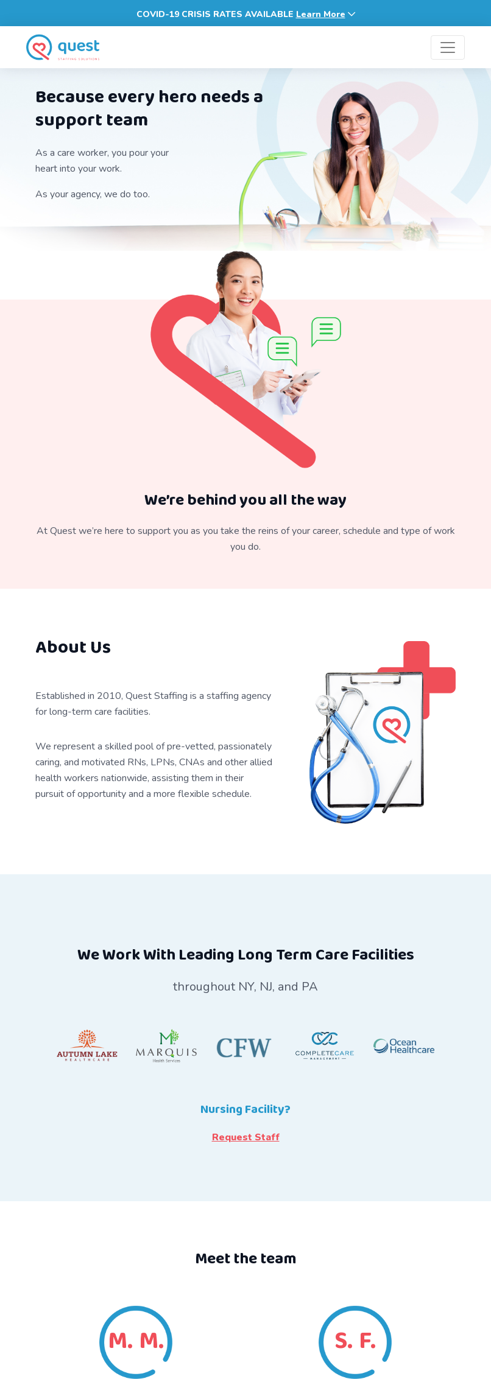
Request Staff (246, 1137)
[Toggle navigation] (448, 47)
